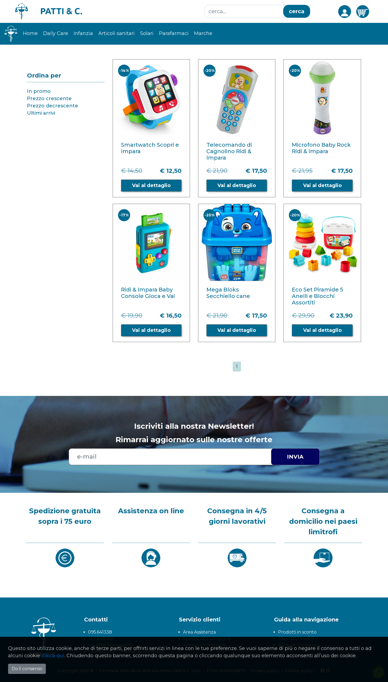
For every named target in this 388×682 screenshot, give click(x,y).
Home (30, 33)
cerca (296, 11)
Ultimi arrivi (41, 113)
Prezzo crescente (49, 98)
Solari (147, 33)
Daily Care (55, 33)
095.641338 (100, 632)
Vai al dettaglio (151, 185)
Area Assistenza (199, 632)
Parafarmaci (174, 33)
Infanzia (83, 33)
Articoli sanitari (116, 33)
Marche (203, 33)
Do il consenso (27, 668)
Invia (295, 457)
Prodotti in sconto (297, 632)
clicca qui (52, 656)
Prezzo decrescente (52, 106)
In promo (39, 91)
